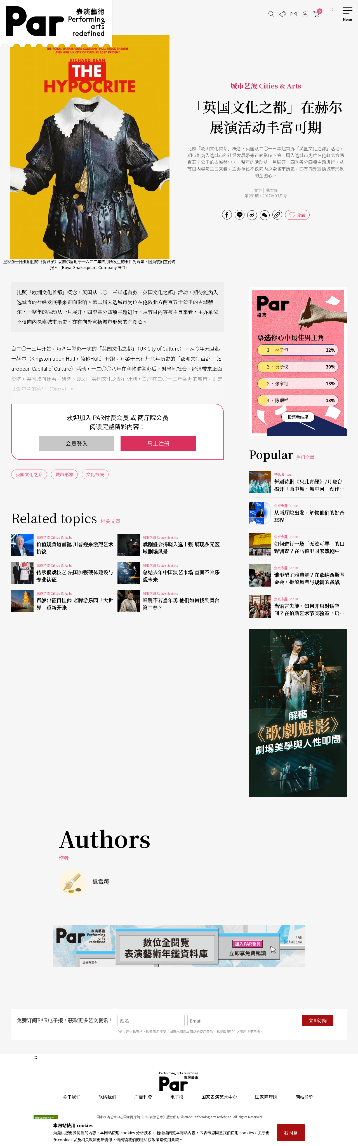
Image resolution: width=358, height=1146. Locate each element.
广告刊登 (143, 1096)
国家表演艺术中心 (219, 1096)
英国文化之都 (29, 474)
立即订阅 (318, 1020)
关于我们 (72, 1096)
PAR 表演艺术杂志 (179, 1081)
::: (334, 9)
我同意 (291, 1132)
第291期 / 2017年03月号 (266, 196)
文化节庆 (95, 474)
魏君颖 (272, 190)
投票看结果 (298, 417)
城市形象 (64, 474)
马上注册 (158, 443)
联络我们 (107, 1096)
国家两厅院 (266, 1096)
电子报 (176, 1096)
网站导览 (304, 1096)
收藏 (300, 215)
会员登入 (76, 443)
